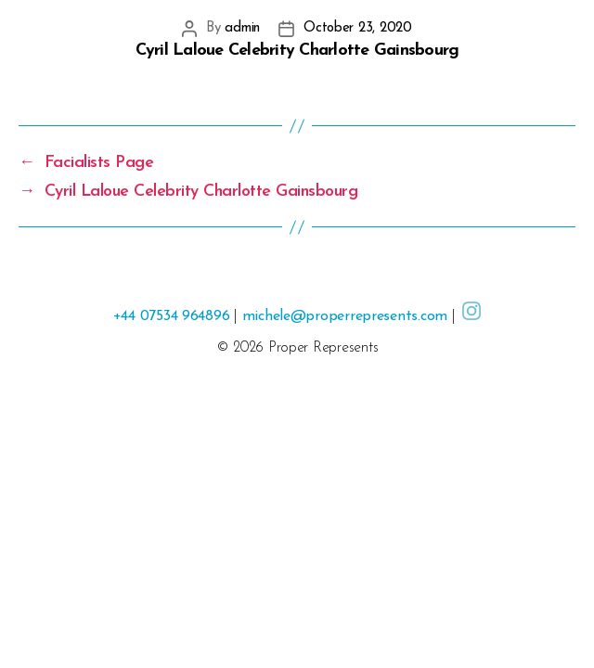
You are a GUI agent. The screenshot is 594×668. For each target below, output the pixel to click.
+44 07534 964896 (171, 316)
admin (242, 28)
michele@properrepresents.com (344, 316)
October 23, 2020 (357, 28)
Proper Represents (323, 347)
